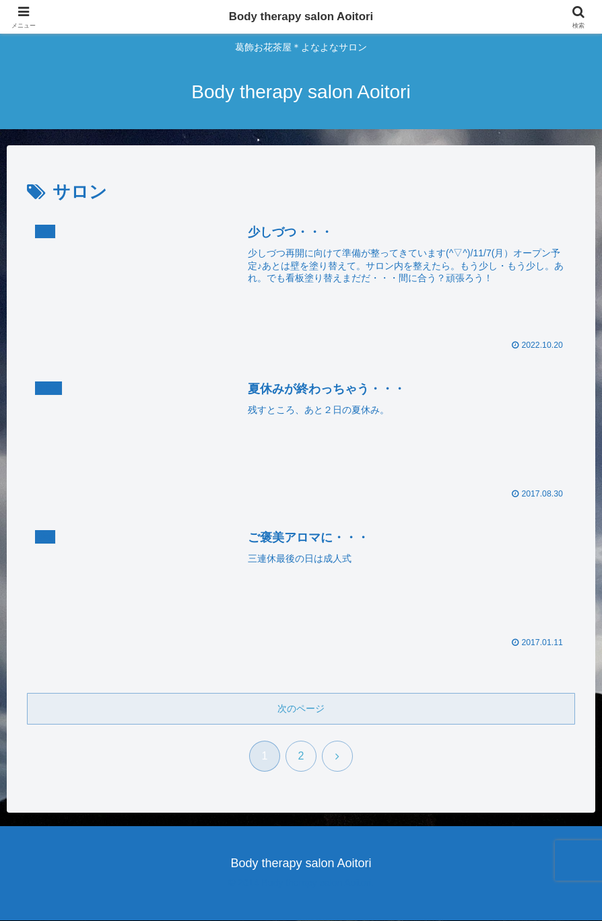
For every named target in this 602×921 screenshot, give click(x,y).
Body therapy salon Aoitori (301, 17)
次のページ (301, 708)
